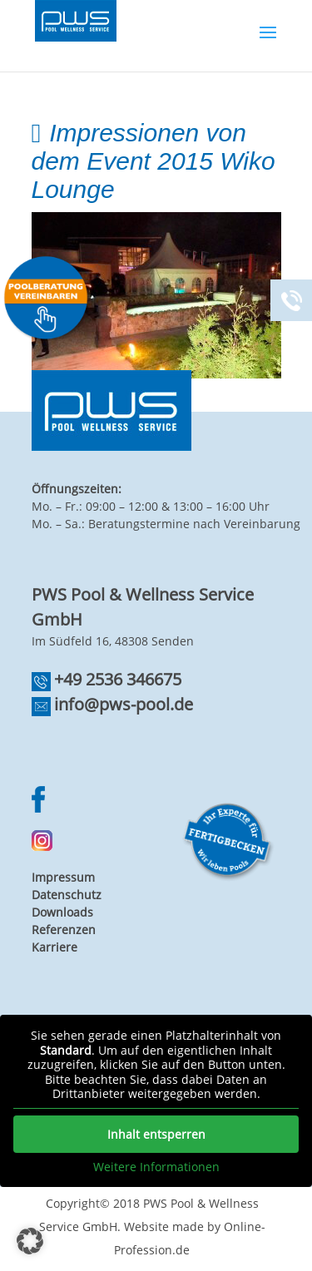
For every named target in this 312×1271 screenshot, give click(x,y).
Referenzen (64, 929)
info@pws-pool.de (123, 704)
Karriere (54, 947)
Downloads (62, 912)
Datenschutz (67, 895)
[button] (30, 1241)
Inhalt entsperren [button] (156, 1133)
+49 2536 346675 (117, 679)
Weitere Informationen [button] (156, 1166)
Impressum (63, 877)
